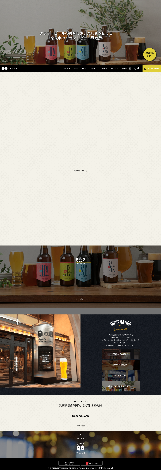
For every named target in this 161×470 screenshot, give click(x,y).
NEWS (124, 69)
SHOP (84, 69)
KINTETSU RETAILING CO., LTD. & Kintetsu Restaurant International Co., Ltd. (75, 468)
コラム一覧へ (80, 426)
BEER (76, 69)
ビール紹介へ (80, 299)
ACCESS (114, 69)
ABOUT (67, 69)
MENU (93, 69)
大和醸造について (80, 171)
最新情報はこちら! (149, 54)
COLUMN (103, 69)
